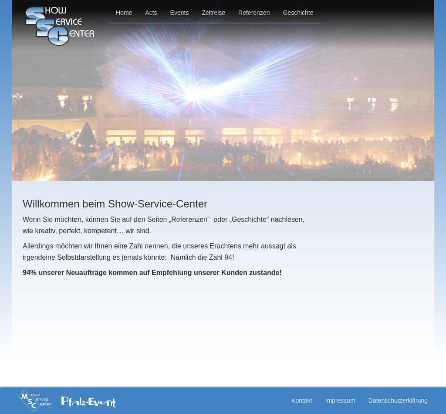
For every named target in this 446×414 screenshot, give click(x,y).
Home (124, 12)
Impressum (340, 400)
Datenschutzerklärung (398, 400)
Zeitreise (213, 12)
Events (179, 12)
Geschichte (298, 12)
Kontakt (301, 400)
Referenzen (254, 12)
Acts (151, 12)
